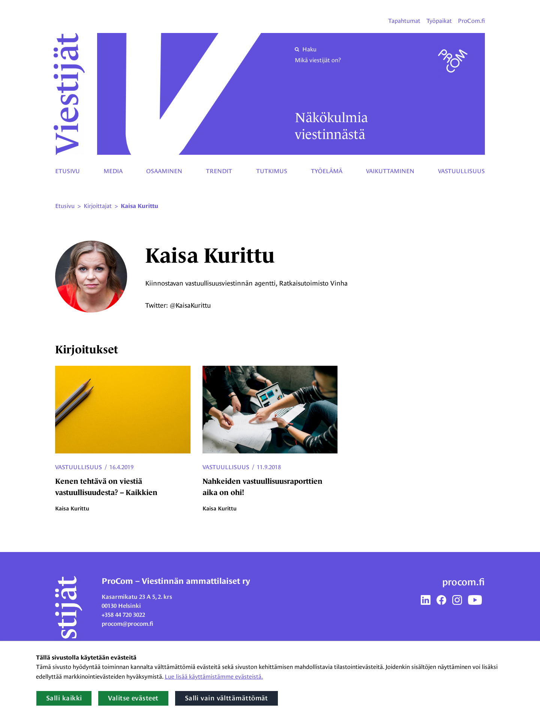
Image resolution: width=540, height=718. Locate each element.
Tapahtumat (404, 20)
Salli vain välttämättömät (226, 698)
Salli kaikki (64, 698)
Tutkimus (271, 171)
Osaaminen (164, 171)
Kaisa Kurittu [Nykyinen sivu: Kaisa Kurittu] (139, 206)
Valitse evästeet (133, 698)
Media (113, 171)
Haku (305, 49)
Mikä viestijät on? (318, 60)
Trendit (219, 171)
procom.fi (463, 582)
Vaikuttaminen (390, 171)
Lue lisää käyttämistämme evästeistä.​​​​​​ (214, 676)
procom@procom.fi (127, 623)
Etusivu (67, 171)
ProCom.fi (471, 20)
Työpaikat (439, 20)
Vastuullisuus (461, 171)
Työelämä (326, 171)
